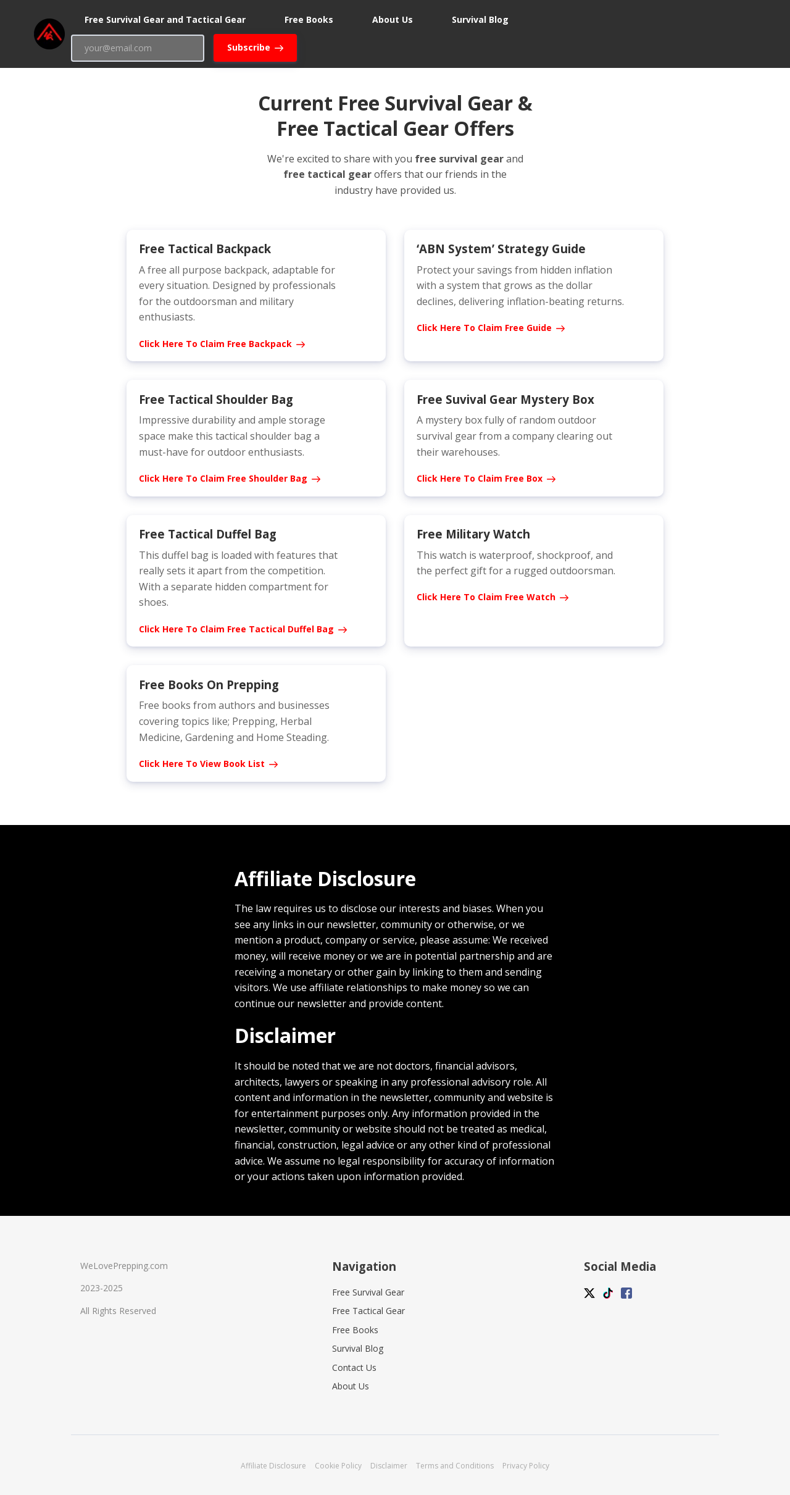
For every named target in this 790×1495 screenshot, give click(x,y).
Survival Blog (357, 1348)
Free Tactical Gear (368, 1311)
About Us (350, 1386)
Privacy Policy (525, 1465)
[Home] (52, 34)
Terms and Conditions (455, 1465)
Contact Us (354, 1367)
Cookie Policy (338, 1465)
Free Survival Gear (368, 1292)
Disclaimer (388, 1465)
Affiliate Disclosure (273, 1465)
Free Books (355, 1330)
